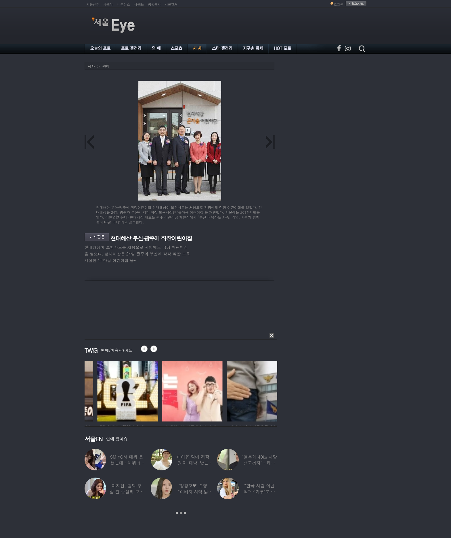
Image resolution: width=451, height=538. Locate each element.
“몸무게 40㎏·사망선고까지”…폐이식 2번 (259, 463)
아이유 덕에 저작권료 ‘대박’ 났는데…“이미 (193, 463)
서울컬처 (171, 4)
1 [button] (177, 513)
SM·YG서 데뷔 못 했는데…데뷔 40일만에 (126, 463)
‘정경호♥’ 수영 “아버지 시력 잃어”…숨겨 (193, 491)
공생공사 (154, 4)
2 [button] (181, 513)
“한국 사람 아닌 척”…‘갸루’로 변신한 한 (259, 491)
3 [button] (185, 513)
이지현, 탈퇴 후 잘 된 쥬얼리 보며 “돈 (127, 491)
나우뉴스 (123, 4)
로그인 (338, 4)
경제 (105, 66)
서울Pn (108, 4)
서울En (139, 4)
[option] (111, 390)
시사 (91, 66)
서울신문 (93, 4)
